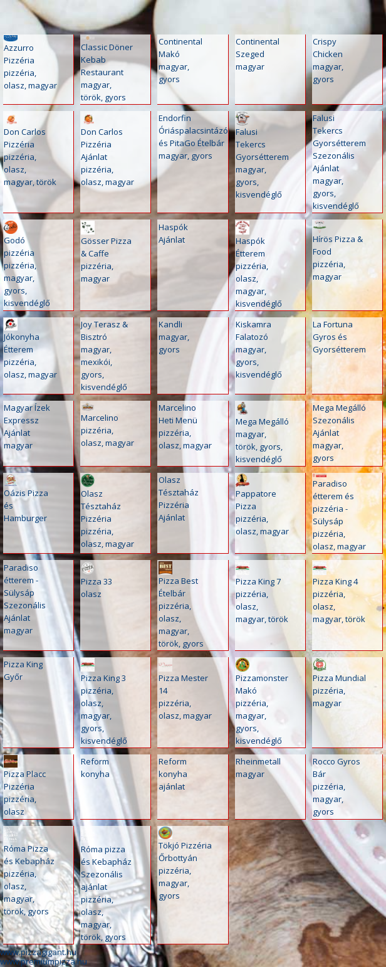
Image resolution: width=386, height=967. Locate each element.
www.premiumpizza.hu (43, 961)
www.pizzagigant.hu (38, 952)
